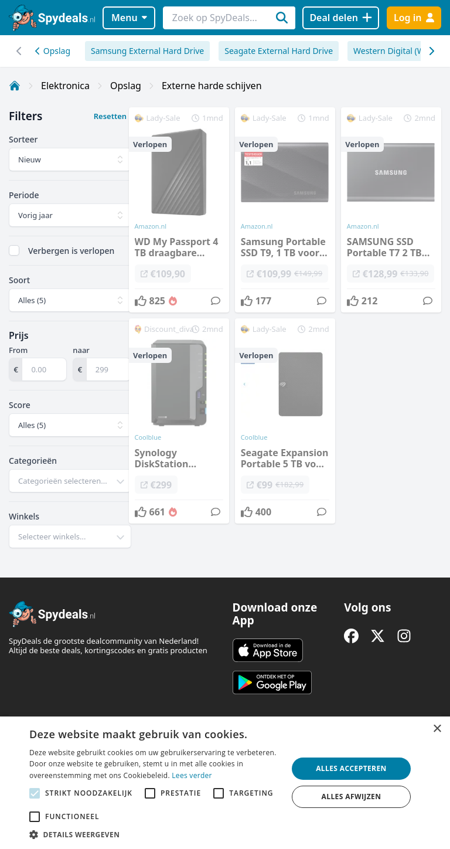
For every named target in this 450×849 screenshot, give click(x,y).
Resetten (110, 116)
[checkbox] (14, 250)
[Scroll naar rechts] (19, 51)
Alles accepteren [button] (351, 768)
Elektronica (65, 85)
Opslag (52, 50)
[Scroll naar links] (431, 51)
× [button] (436, 729)
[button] (154, 834)
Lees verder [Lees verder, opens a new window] (192, 775)
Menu (129, 17)
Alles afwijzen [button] (351, 797)
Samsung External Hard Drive (147, 50)
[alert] (225, 782)
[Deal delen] (340, 17)
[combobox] (70, 481)
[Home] (15, 85)
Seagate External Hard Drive (278, 50)
